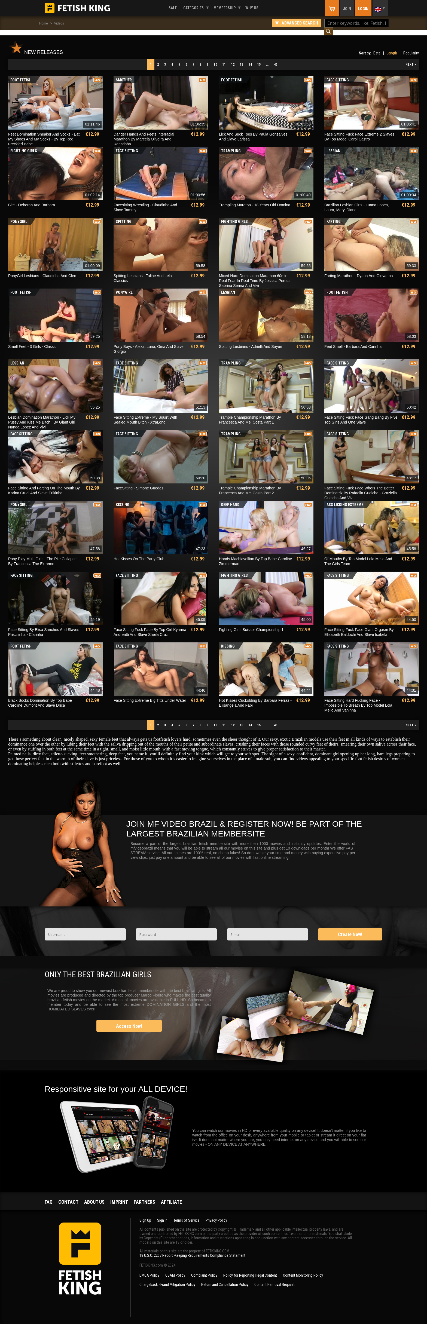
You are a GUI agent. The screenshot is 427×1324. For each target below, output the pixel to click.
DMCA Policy (149, 1270)
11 (224, 59)
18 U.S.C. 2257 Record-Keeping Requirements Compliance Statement (192, 1250)
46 (275, 59)
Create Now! (350, 929)
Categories (193, 8)
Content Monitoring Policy (303, 1270)
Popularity (411, 47)
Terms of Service (186, 1215)
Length (392, 47)
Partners (144, 1196)
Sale (173, 8)
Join (347, 9)
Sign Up (145, 1215)
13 (241, 59)
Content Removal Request (274, 1279)
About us (94, 1196)
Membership (224, 8)
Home (43, 23)
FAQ (49, 1196)
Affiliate (171, 1196)
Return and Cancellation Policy (224, 1279)
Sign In (162, 1215)
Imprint (119, 1196)
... (267, 59)
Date (376, 47)
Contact (68, 1196)
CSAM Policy (175, 1270)
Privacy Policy (216, 1215)
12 (232, 59)
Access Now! (129, 1020)
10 (215, 59)
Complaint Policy (204, 1270)
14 (250, 59)
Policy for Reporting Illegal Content (250, 1270)
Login (363, 9)
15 (259, 59)
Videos (59, 23)
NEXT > (410, 59)
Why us (251, 8)
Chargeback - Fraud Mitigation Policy (167, 1279)
